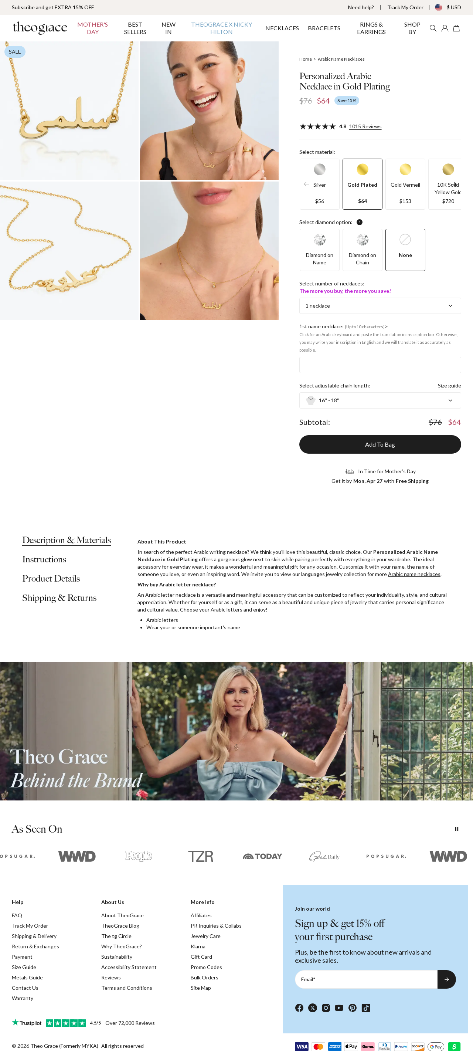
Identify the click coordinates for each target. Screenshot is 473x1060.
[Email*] (366, 979)
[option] (320, 184)
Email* (308, 979)
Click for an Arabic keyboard (326, 334)
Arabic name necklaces (414, 574)
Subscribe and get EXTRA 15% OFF (53, 7)
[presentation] (236, 731)
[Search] (433, 28)
